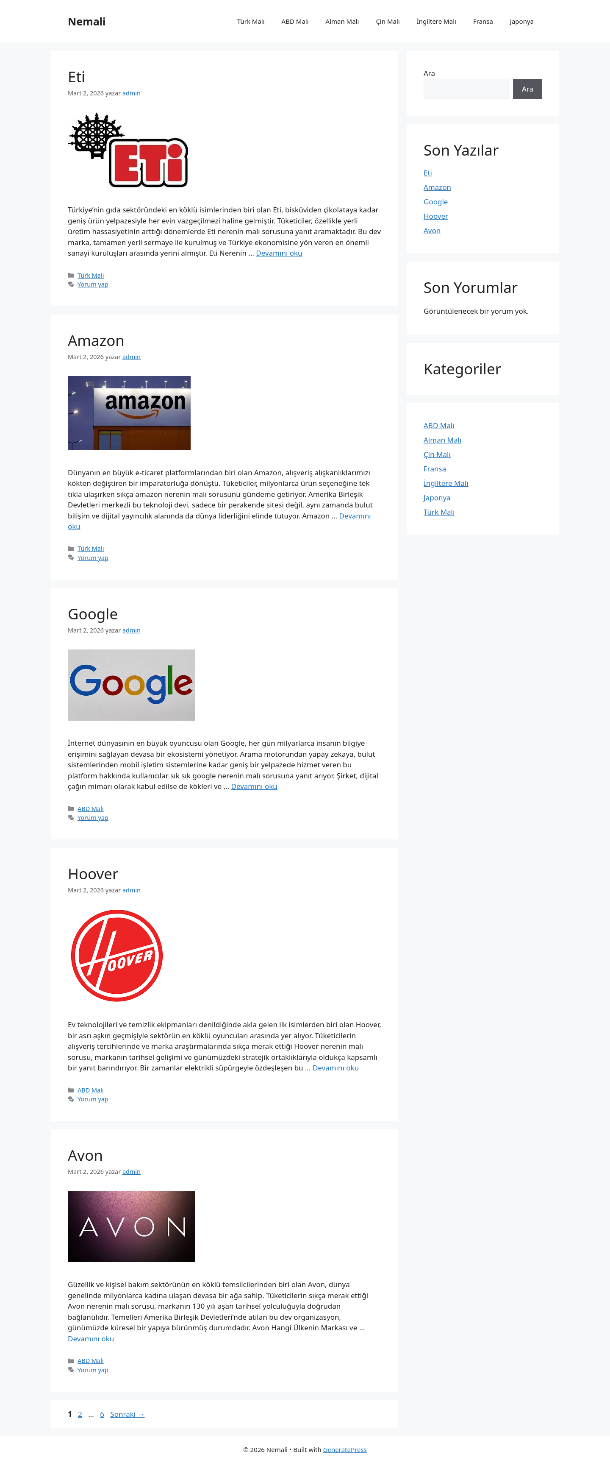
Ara (429, 73)
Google (93, 614)
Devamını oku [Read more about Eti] (279, 253)
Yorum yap (93, 284)
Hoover (93, 873)
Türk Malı (251, 21)
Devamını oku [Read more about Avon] (91, 1338)
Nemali (87, 21)
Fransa (483, 21)
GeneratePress (345, 1449)
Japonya (522, 21)
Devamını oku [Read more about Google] (254, 786)
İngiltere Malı (436, 21)
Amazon (96, 340)
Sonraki (127, 1414)
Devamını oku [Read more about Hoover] (336, 1068)
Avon (85, 1155)
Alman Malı (342, 21)
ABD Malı (295, 21)
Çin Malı (387, 21)
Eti (76, 76)
